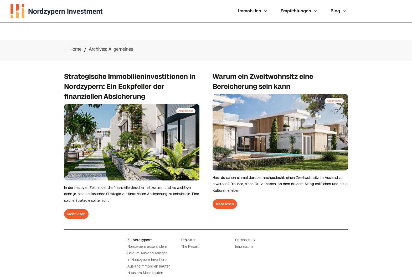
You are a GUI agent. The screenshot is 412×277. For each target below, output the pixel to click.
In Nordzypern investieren (147, 253)
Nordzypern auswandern (147, 240)
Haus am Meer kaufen (145, 266)
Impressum (244, 240)
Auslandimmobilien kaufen (149, 260)
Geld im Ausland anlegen (147, 246)
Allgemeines (185, 93)
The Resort (190, 240)
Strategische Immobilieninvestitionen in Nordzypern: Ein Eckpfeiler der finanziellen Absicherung (129, 69)
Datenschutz (245, 233)
